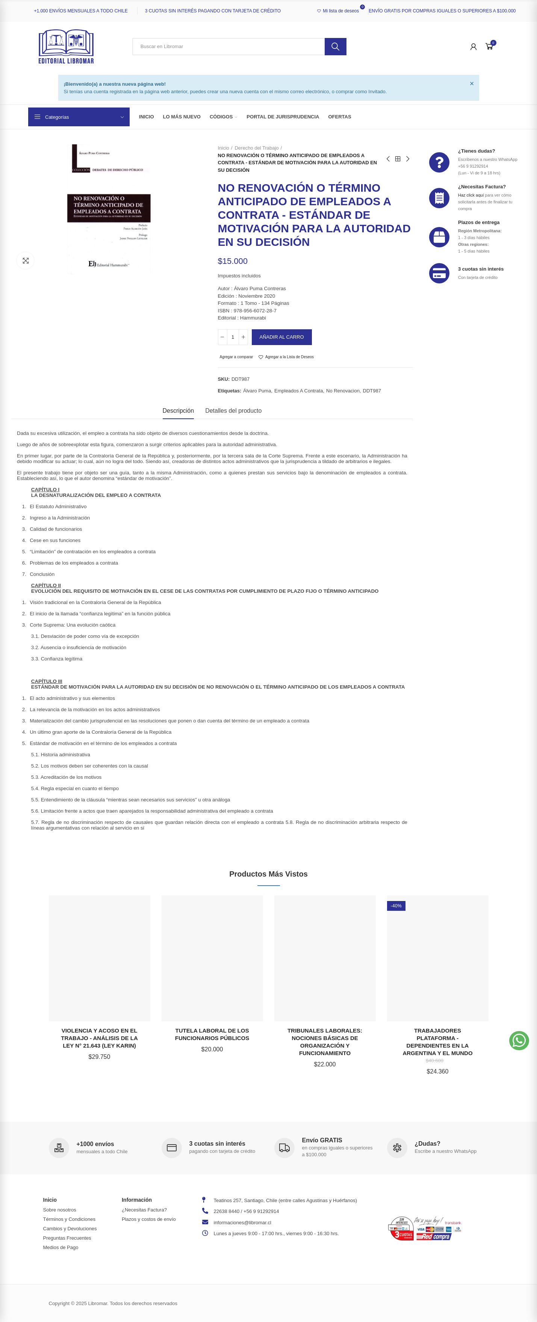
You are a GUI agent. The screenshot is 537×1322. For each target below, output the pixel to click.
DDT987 (372, 391)
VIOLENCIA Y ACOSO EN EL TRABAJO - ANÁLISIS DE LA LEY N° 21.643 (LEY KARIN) (99, 1038)
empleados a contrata (298, 391)
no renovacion (343, 391)
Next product (407, 159)
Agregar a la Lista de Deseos (289, 357)
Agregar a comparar (236, 357)
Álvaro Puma (257, 391)
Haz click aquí (471, 195)
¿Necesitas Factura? (482, 186)
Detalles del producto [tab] (233, 410)
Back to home (398, 159)
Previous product (388, 159)
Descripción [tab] (178, 410)
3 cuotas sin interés (481, 269)
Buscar (335, 46)
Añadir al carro (282, 337)
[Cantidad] (233, 337)
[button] (519, 1040)
